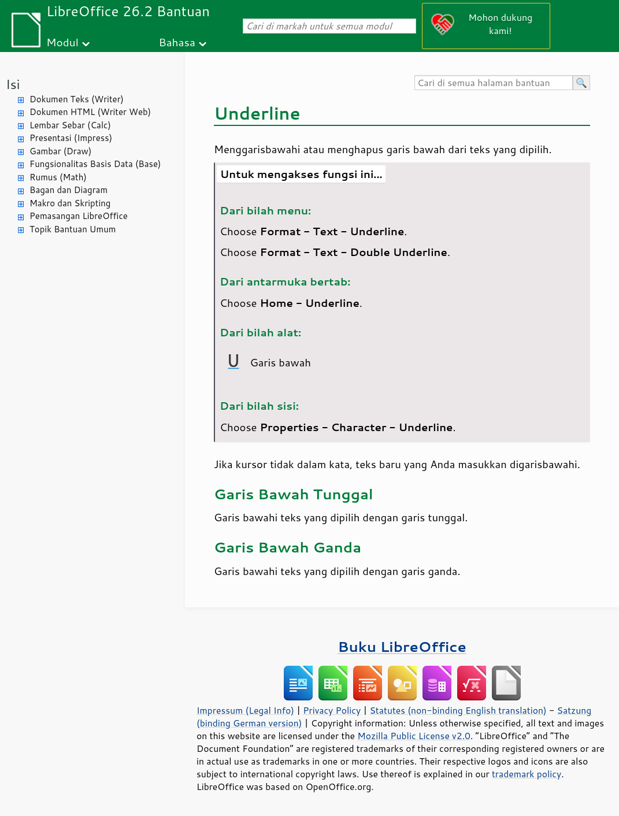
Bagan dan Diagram (68, 190)
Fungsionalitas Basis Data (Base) (95, 164)
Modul (62, 42)
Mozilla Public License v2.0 (413, 735)
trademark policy (526, 773)
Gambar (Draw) (60, 151)
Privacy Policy (332, 710)
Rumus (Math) (58, 177)
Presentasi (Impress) (70, 138)
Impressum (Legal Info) (245, 710)
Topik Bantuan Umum (72, 229)
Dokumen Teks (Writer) (76, 99)
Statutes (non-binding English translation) (457, 710)
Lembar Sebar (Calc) (70, 125)
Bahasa (176, 42)
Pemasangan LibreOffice (78, 216)
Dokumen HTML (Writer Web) (90, 112)
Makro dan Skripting (69, 203)
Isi (13, 84)
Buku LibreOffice (402, 646)
